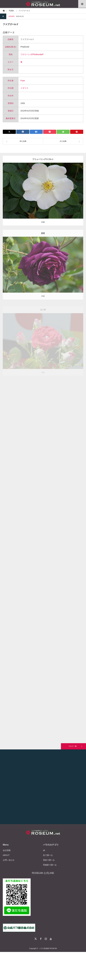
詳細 (43, 224)
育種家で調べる (50, 865)
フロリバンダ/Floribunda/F (32, 54)
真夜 (43, 238)
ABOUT (6, 855)
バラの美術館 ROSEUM (48, 948)
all (44, 850)
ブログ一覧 (72, 746)
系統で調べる (49, 860)
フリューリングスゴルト (43, 161)
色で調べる (48, 855)
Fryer (22, 80)
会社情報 (7, 850)
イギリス (24, 88)
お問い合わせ (8, 860)
